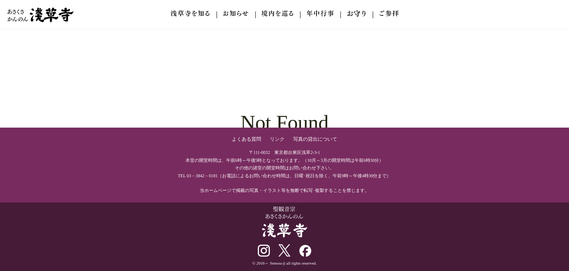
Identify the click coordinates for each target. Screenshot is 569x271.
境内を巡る (277, 13)
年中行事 (320, 13)
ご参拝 (356, 13)
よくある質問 (246, 139)
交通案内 (389, 13)
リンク (277, 139)
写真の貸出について (315, 139)
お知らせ (235, 13)
